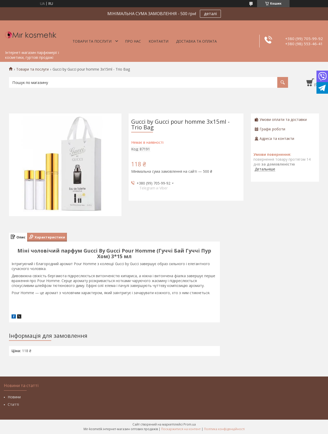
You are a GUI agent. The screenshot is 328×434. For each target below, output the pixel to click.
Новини (14, 396)
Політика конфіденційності (224, 429)
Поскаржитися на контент (181, 429)
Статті (13, 404)
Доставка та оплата (196, 41)
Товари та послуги (92, 41)
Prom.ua (189, 424)
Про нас (133, 41)
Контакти (158, 41)
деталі (210, 13)
